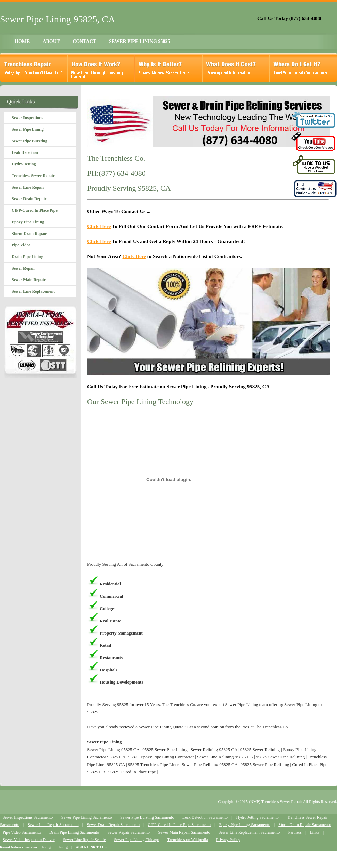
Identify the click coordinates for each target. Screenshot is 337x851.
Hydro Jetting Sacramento (257, 817)
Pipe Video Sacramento (22, 832)
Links (314, 832)
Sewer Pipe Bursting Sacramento (147, 817)
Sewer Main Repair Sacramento (184, 832)
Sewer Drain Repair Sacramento (113, 824)
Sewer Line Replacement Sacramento (249, 832)
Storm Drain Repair (29, 233)
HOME (22, 41)
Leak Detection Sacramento (205, 817)
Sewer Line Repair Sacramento (53, 824)
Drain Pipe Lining (27, 256)
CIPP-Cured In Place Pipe (35, 210)
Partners (295, 832)
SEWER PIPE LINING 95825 (139, 41)
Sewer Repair (23, 268)
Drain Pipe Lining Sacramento (74, 832)
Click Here (99, 226)
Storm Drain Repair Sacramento (304, 824)
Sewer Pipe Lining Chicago (136, 839)
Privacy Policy (228, 839)
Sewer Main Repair (29, 279)
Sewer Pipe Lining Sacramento (86, 817)
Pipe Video (21, 245)
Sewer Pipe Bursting (29, 141)
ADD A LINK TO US (91, 847)
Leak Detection (25, 152)
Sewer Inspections (27, 117)
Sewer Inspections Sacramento (28, 817)
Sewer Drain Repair (29, 198)
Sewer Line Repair (28, 187)
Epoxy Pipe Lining (28, 222)
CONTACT (84, 41)
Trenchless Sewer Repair (33, 175)
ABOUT (51, 41)
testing (46, 847)
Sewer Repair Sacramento (128, 832)
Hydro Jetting (24, 164)
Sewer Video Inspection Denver (29, 839)
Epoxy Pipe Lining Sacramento (244, 824)
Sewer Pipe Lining (28, 129)
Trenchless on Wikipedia (187, 839)
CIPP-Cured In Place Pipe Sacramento (179, 824)
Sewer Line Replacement (33, 291)
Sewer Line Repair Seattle (84, 839)
